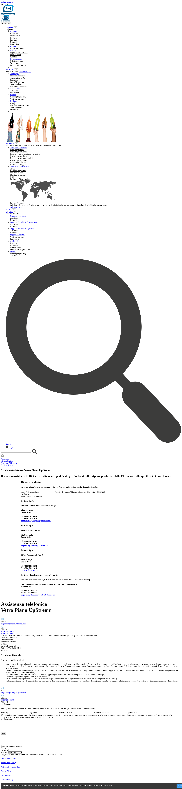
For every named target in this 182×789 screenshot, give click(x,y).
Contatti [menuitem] (13, 46)
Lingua (3, 748)
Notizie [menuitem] (13, 50)
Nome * (4, 713)
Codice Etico (6, 771)
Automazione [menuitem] (15, 88)
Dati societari (6, 775)
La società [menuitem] (14, 32)
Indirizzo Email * (65, 713)
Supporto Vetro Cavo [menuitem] (18, 216)
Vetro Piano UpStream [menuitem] (18, 148)
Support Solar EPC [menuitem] (17, 235)
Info (110, 785)
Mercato (4, 752)
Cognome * (32, 713)
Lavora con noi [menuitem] (16, 59)
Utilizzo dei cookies (8, 758)
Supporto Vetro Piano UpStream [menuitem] (22, 228)
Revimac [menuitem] (13, 101)
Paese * (24, 492)
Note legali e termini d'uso (11, 767)
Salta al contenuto (7, 2)
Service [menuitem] (13, 95)
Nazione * (97, 713)
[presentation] (18, 725)
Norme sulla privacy (8, 763)
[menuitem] (10, 27)
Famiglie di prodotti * (63, 492)
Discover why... (25, 72)
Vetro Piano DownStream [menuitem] (19, 166)
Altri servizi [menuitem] (14, 241)
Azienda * (133, 713)
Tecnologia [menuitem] (14, 74)
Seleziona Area (15, 207)
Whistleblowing (7, 779)
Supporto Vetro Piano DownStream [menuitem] (23, 222)
